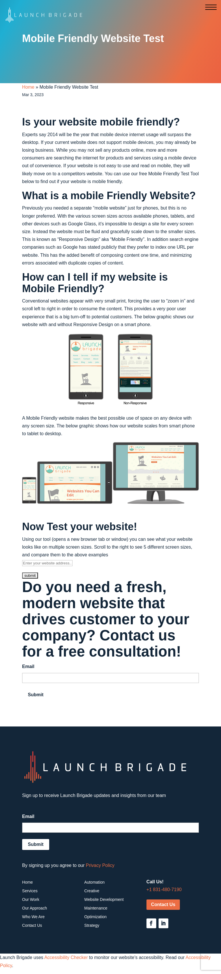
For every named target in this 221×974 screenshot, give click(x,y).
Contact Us (163, 904)
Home (28, 87)
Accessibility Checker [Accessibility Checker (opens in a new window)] (66, 957)
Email (28, 666)
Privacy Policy (100, 865)
